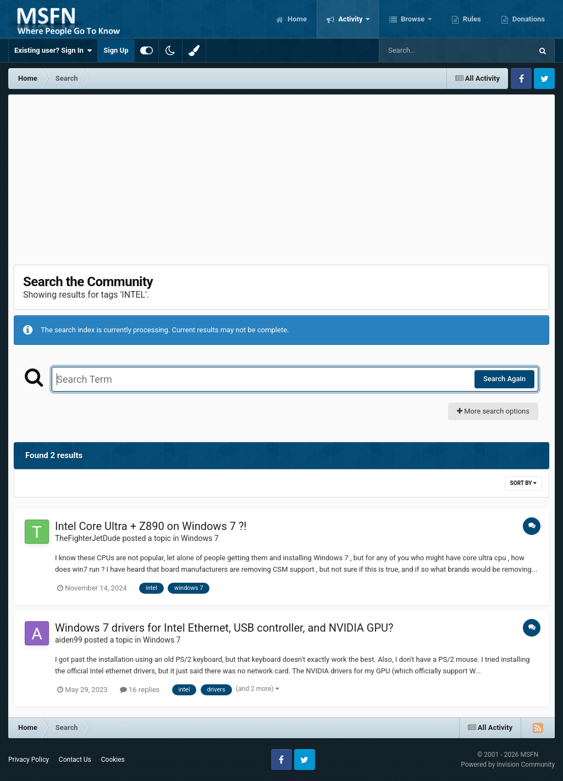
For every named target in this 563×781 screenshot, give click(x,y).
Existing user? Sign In (53, 50)
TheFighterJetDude (87, 538)
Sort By (523, 483)
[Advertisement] (281, 177)
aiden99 (68, 639)
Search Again (504, 379)
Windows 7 (200, 538)
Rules (471, 19)
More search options (493, 411)
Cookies (113, 759)
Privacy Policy (28, 759)
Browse (413, 19)
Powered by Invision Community (508, 764)
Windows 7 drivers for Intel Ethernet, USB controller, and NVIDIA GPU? (224, 627)
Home (296, 19)
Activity (350, 19)
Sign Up (115, 50)
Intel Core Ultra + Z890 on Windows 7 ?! (151, 526)
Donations (528, 19)
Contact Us (75, 759)
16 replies (139, 689)
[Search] (427, 50)
